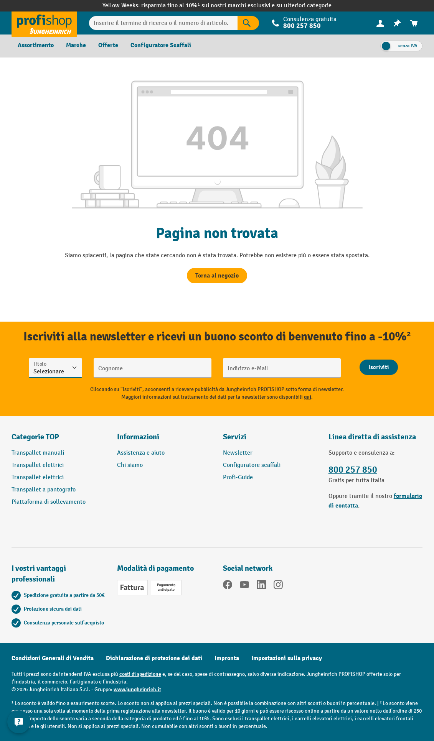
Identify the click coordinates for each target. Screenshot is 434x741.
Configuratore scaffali (252, 465)
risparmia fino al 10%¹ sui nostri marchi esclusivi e (208, 5)
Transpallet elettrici (38, 465)
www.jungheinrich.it (137, 689)
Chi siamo (130, 465)
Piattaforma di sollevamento (49, 502)
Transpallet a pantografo (44, 489)
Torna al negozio (217, 275)
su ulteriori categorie (304, 5)
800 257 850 (302, 25)
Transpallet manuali (38, 453)
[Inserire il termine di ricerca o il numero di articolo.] (163, 23)
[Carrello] (414, 23)
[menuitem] (380, 23)
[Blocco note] (397, 23)
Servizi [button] (234, 437)
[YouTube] (244, 586)
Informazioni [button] (138, 437)
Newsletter (237, 453)
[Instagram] (278, 586)
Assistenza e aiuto (141, 453)
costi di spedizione (140, 674)
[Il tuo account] (380, 23)
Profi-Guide (238, 477)
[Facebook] (227, 586)
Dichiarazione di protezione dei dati (154, 658)
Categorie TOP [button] (35, 437)
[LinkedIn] (261, 586)
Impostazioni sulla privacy (286, 658)
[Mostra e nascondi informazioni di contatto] (19, 721)
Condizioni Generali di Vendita (53, 658)
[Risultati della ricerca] (248, 23)
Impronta (227, 658)
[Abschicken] (379, 367)
